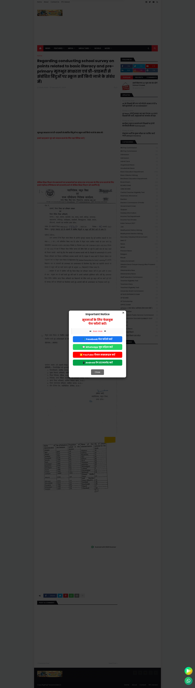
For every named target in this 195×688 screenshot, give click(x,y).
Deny (85, 12)
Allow (110, 12)
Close (97, 372)
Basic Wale (97, 331)
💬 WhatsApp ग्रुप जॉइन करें (97, 347)
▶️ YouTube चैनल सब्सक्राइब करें (97, 354)
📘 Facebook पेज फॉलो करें (97, 339)
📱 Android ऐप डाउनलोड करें (97, 362)
